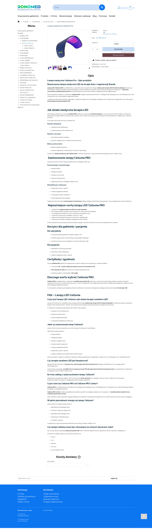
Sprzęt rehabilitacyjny (27, 95)
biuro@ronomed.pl (23, 515)
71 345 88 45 (21, 514)
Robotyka (23, 82)
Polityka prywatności (26, 496)
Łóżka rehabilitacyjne (26, 58)
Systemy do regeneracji (27, 97)
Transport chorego (26, 100)
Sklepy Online (23, 502)
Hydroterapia (24, 53)
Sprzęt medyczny (26, 87)
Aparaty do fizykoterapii (29, 40)
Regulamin (22, 499)
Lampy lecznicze (27, 43)
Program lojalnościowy (53, 502)
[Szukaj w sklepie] (76, 7)
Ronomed (103, 64)
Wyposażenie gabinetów (26, 31)
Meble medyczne (25, 68)
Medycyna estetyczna (27, 70)
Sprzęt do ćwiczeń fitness (28, 85)
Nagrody (20, 107)
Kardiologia (23, 55)
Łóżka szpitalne (25, 60)
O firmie (21, 494)
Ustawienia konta (50, 496)
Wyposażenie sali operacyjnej (29, 105)
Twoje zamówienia (51, 494)
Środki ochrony (25, 102)
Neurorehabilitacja (26, 73)
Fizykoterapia (24, 38)
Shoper (50, 510)
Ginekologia (24, 50)
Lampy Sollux (28, 45)
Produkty (20, 33)
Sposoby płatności (51, 499)
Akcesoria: (95, 42)
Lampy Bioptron (29, 48)
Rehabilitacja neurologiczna (29, 80)
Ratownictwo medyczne (28, 77)
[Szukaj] (102, 7)
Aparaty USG (24, 36)
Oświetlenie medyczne (27, 75)
